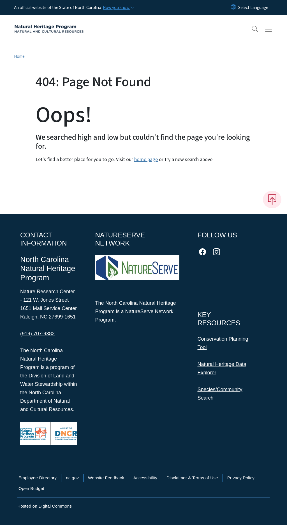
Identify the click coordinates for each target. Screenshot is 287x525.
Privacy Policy (240, 477)
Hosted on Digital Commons (44, 506)
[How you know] (118, 7)
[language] (253, 7)
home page (146, 159)
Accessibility (145, 477)
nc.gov (72, 477)
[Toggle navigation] (274, 29)
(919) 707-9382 (37, 333)
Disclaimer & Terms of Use (192, 477)
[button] (251, 29)
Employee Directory (37, 477)
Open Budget (31, 488)
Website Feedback (106, 477)
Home (19, 56)
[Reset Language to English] (233, 7)
